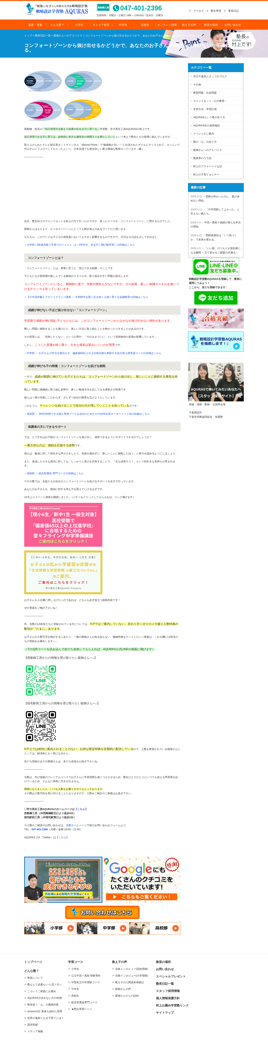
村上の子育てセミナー (206, 174)
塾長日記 (233, 10)
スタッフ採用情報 (168, 990)
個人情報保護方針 (168, 998)
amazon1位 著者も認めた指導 (44, 1011)
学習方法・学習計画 (205, 109)
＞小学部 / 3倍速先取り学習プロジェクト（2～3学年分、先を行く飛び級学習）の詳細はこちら (79, 244)
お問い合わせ (232, 24)
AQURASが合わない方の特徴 (44, 997)
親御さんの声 (123, 988)
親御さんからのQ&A (127, 995)
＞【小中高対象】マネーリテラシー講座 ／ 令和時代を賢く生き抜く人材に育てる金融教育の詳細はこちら (86, 296)
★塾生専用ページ (81, 1009)
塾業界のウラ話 (202, 158)
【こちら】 (81, 809)
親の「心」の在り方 (205, 141)
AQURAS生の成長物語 (206, 125)
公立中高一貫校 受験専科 (86, 975)
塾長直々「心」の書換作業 (43, 1004)
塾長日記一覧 (165, 983)
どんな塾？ (57, 24)
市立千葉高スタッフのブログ (210, 76)
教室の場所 (211, 24)
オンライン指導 (167, 24)
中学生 (123, 24)
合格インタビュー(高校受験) (131, 968)
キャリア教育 (101, 24)
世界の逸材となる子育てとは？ (45, 1017)
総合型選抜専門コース (84, 1002)
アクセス (199, 10)
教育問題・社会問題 (205, 92)
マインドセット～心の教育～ (210, 100)
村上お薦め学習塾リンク (172, 1005)
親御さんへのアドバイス (207, 149)
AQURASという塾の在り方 (209, 117)
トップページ (33, 962)
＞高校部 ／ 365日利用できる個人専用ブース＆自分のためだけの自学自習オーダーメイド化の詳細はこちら (87, 413)
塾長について (35, 977)
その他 (197, 84)
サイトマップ (165, 1012)
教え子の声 (189, 24)
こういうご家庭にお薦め (41, 991)
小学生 (79, 24)
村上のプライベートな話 (207, 166)
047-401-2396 (40, 829)
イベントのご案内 (203, 133)
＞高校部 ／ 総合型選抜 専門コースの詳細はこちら (54, 473)
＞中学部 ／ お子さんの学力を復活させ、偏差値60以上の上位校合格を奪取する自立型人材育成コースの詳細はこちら (92, 353)
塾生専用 (216, 10)
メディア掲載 (35, 1031)
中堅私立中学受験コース (85, 982)
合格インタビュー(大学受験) (131, 975)
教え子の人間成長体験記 (129, 982)
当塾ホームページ (76, 825)
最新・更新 (35, 24)
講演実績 (32, 1024)
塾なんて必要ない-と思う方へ (44, 984)
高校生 (145, 24)
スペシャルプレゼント (171, 976)
